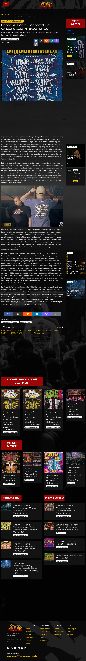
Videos (28, 640)
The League (71, 629)
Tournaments (30, 637)
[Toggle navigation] (6, 4)
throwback (15, 322)
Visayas (42, 637)
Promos (70, 634)
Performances (58, 631)
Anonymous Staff (9, 483)
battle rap (23, 322)
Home (28, 629)
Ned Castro (71, 483)
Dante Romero (29, 479)
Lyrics (28, 643)
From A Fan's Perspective (21, 15)
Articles (7, 15)
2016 (29, 322)
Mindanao (43, 640)
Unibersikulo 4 (6, 322)
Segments (57, 634)
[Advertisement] (32, 118)
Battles (56, 629)
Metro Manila (45, 629)
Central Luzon (45, 631)
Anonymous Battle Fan (10, 39)
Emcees (29, 634)
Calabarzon (44, 634)
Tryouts (70, 631)
